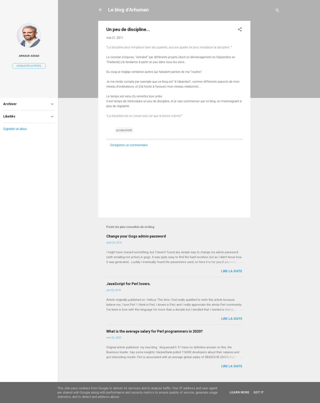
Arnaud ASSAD (29, 55)
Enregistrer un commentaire (129, 145)
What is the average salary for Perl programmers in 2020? (154, 331)
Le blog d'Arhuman (128, 10)
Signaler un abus (15, 129)
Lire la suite (231, 271)
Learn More (239, 392)
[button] (239, 30)
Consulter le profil (29, 65)
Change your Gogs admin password (136, 236)
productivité (124, 130)
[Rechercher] (277, 11)
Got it (258, 392)
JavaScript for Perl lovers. (128, 284)
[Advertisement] (267, 82)
